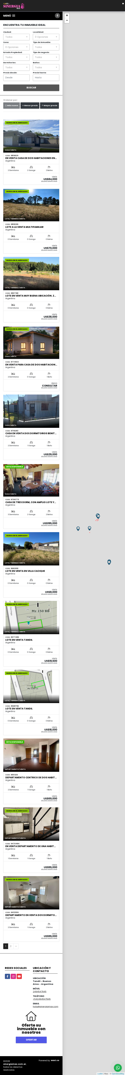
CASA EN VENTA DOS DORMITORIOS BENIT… (30, 433)
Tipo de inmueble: (42, 42)
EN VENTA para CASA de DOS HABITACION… (31, 365)
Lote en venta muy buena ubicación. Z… (30, 296)
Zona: (6, 42)
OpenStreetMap (117, 1074)
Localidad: (38, 32)
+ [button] (67, 15)
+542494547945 (42, 999)
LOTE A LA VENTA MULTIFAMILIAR (24, 227)
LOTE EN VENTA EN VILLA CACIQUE (25, 571)
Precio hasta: (39, 72)
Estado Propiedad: (12, 52)
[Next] (16, 946)
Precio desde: (10, 72)
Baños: (36, 62)
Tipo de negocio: (41, 52)
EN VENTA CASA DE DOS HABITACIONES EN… (31, 158)
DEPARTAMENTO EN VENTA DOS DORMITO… (31, 915)
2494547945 (39, 991)
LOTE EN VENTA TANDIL (19, 640)
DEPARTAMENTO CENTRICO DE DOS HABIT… (31, 777)
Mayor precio (49, 105)
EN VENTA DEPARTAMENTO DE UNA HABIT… (30, 846)
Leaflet (100, 1074)
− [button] (67, 20)
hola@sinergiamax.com (45, 1006)
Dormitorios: (9, 62)
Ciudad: (7, 32)
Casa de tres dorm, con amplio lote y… (30, 502)
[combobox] (16, 37)
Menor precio (30, 105)
